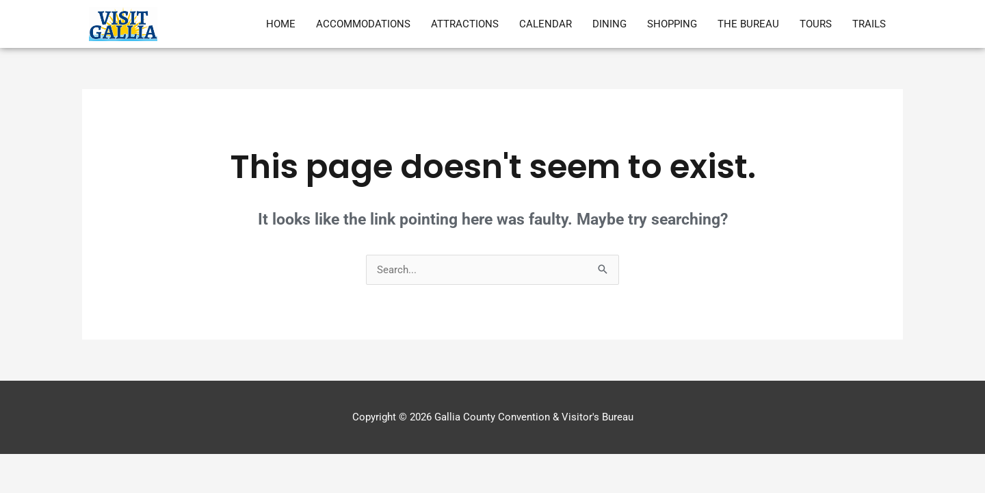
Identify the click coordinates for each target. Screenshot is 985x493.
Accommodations (363, 24)
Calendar (545, 24)
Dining (609, 24)
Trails (869, 24)
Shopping (672, 24)
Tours (816, 24)
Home (281, 24)
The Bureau (748, 24)
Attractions (465, 24)
